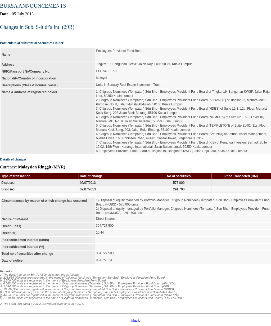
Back (135, 320)
